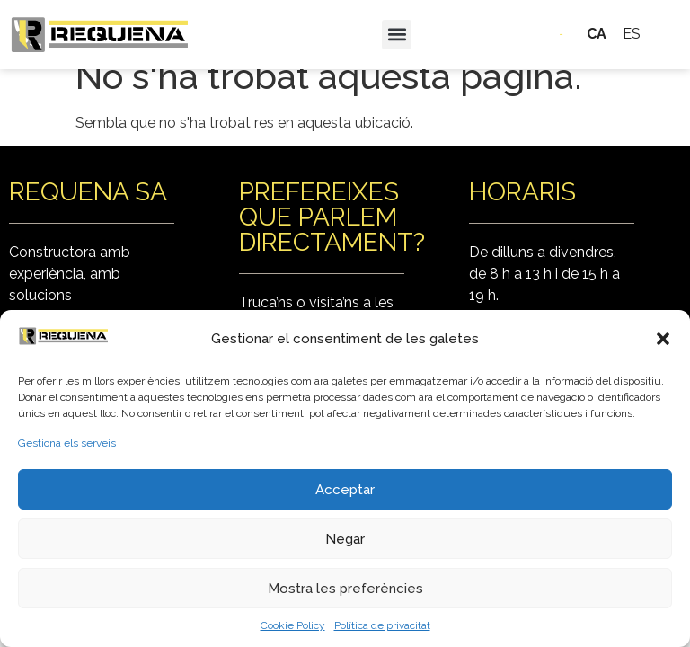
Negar (345, 539)
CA (596, 33)
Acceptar (345, 490)
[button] (663, 339)
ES (632, 33)
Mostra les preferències (345, 589)
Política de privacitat (382, 625)
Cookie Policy (293, 625)
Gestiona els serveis (67, 443)
